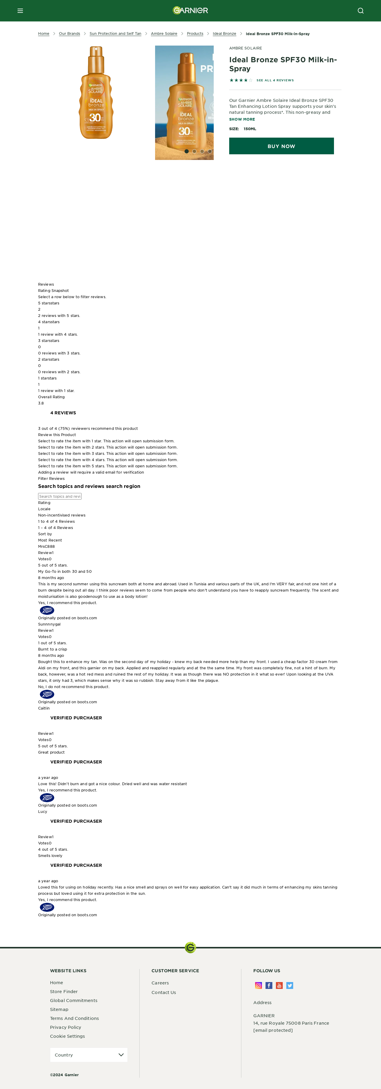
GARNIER (264, 1015)
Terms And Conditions (74, 1018)
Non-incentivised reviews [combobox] (61, 515)
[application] (89, 1055)
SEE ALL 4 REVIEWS (275, 80)
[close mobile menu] (20, 10)
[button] (190, 309)
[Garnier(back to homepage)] (190, 10)
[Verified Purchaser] (76, 717)
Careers (160, 982)
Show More (242, 119)
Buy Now (282, 146)
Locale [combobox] (44, 508)
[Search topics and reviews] (60, 496)
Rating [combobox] (44, 502)
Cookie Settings (67, 1036)
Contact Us (164, 992)
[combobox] (190, 540)
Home (56, 982)
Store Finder (64, 991)
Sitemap (59, 1009)
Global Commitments (73, 1000)
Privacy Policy (65, 1027)
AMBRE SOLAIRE (245, 48)
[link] (63, 412)
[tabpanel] (146, 192)
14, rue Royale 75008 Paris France (291, 1023)
